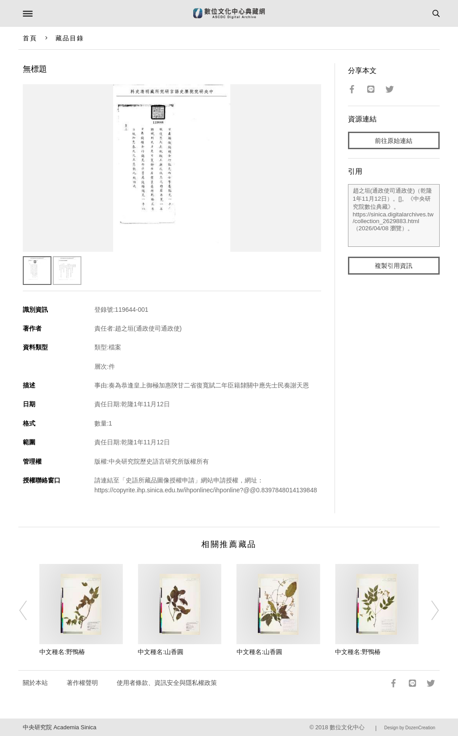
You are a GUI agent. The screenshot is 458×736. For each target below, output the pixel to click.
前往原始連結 (393, 140)
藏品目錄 (69, 38)
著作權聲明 (82, 682)
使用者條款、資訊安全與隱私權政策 (167, 682)
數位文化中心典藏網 (229, 13)
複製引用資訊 (393, 265)
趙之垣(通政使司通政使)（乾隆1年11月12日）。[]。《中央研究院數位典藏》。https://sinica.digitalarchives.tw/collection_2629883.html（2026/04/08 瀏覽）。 (394, 215)
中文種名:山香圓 (160, 651)
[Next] (429, 610)
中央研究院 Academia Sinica (59, 727)
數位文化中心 (347, 727)
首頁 (30, 38)
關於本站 (35, 682)
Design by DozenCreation (409, 727)
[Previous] (29, 610)
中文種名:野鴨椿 (62, 651)
